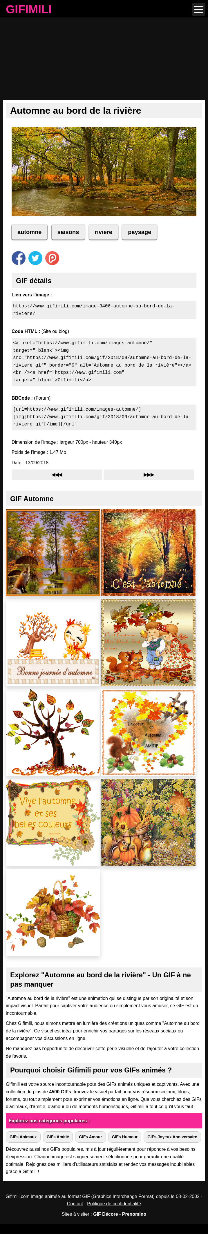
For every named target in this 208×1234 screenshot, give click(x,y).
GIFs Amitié (58, 1137)
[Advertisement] (104, 53)
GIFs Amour (90, 1137)
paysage (139, 232)
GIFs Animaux (23, 1137)
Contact (75, 1203)
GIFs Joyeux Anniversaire (172, 1137)
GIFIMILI (29, 10)
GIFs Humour (125, 1137)
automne (29, 232)
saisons (68, 232)
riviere (103, 232)
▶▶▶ (149, 474)
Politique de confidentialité (114, 1203)
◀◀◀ (57, 474)
